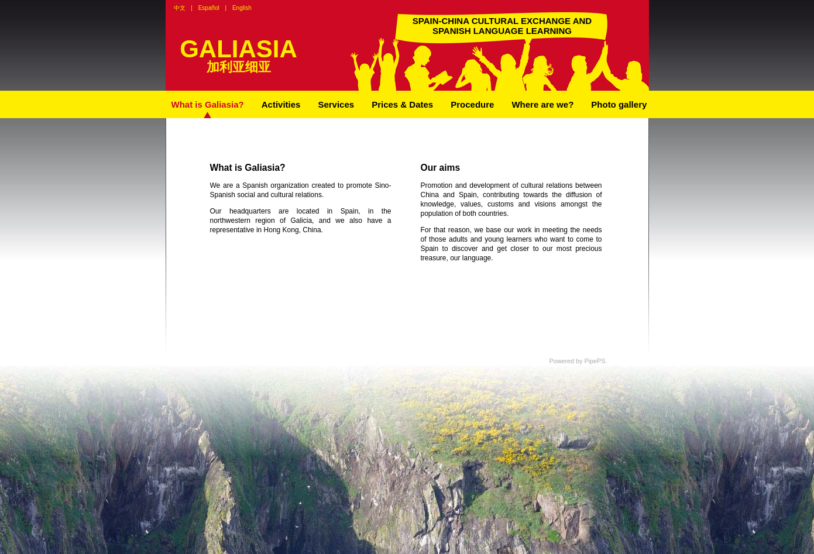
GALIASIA (238, 49)
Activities (281, 104)
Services (336, 104)
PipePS (594, 360)
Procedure (472, 104)
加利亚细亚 (239, 67)
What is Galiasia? (207, 104)
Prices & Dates (402, 104)
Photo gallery (619, 104)
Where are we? (542, 104)
